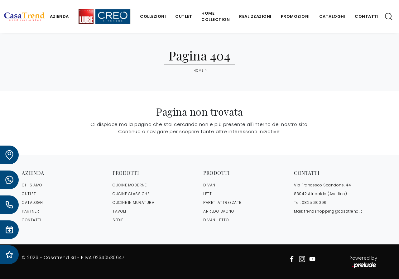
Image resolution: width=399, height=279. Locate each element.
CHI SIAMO (32, 185)
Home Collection (215, 16)
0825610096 (314, 202)
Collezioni (153, 16)
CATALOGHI (33, 202)
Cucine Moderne (130, 185)
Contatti (366, 16)
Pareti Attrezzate (222, 202)
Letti (208, 193)
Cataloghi (332, 16)
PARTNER (30, 211)
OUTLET (29, 193)
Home (199, 71)
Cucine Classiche (131, 193)
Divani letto (216, 220)
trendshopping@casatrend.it (333, 211)
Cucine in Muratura (133, 202)
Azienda (59, 16)
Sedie (118, 220)
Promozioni (295, 16)
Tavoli (119, 211)
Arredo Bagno (218, 211)
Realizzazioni (255, 16)
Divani (209, 185)
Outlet (183, 16)
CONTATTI (31, 220)
